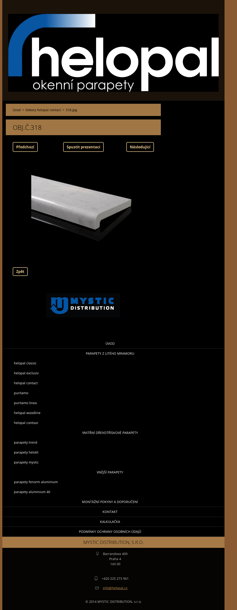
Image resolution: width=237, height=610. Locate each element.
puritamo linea (25, 403)
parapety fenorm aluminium (36, 482)
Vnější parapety (110, 472)
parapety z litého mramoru (110, 353)
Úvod (110, 343)
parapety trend (25, 442)
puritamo (21, 393)
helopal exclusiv (26, 373)
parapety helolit (26, 452)
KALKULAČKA (110, 521)
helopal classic (25, 363)
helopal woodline (27, 413)
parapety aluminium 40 (32, 492)
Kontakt (110, 511)
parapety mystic (26, 462)
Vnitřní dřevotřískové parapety (110, 432)
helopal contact (26, 383)
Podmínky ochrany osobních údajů (110, 531)
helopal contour (26, 423)
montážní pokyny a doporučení (110, 502)
